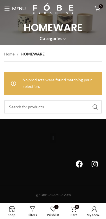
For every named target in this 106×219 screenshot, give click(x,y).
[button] (53, 138)
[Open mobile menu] (15, 8)
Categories (51, 38)
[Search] (53, 106)
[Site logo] (53, 8)
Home (9, 53)
